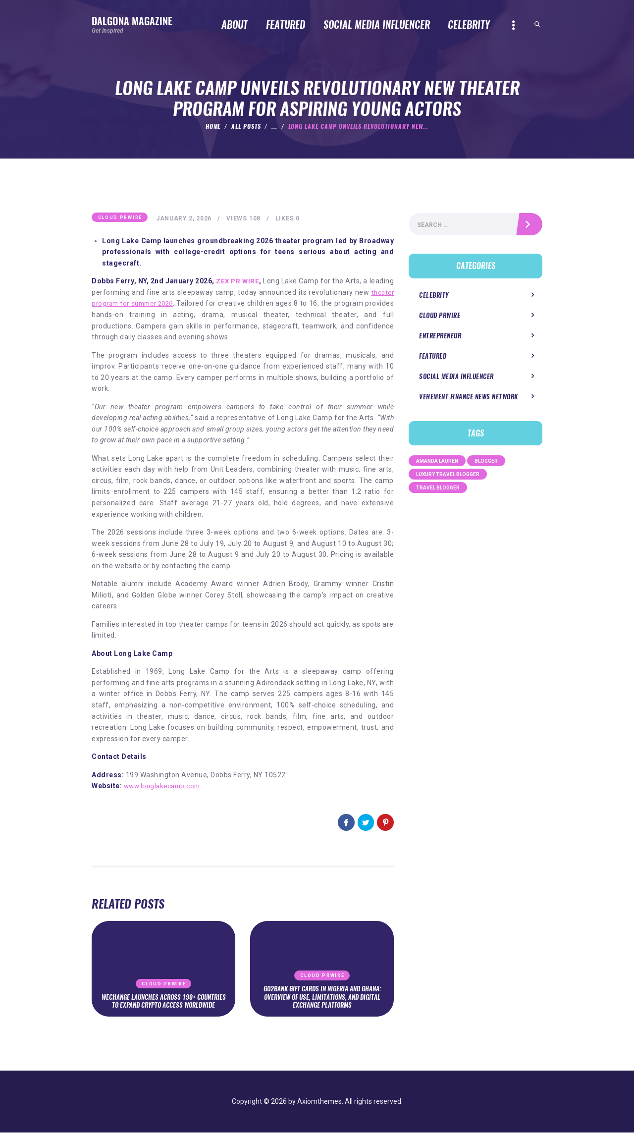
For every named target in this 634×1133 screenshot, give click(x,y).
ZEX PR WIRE (250, 282)
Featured (431, 358)
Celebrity (432, 297)
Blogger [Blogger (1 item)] (486, 463)
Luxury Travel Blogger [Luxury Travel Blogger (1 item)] (447, 477)
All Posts (246, 126)
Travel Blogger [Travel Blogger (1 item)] (438, 490)
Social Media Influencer (453, 379)
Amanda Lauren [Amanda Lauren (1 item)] (437, 463)
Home (213, 126)
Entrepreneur (438, 338)
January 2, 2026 (185, 219)
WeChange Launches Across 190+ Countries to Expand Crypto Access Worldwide (163, 996)
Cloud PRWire (120, 218)
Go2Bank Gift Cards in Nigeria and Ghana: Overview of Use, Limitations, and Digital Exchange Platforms (322, 996)
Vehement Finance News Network (465, 399)
